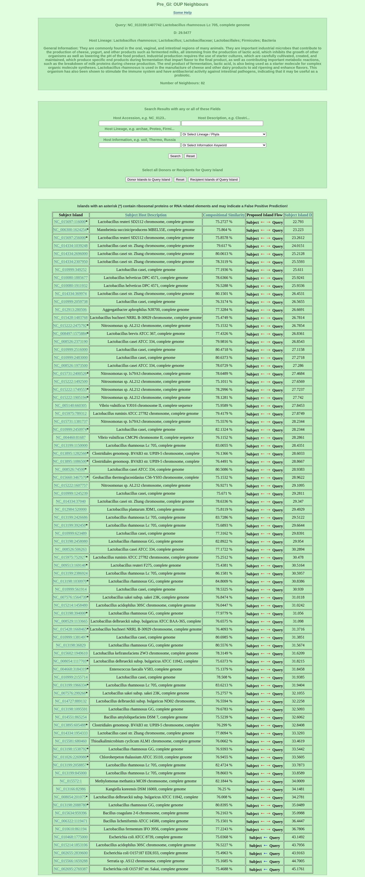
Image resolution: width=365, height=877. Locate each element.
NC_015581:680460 (71, 741)
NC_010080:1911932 (71, 286)
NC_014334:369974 (71, 294)
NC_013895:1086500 (70, 461)
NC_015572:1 (71, 781)
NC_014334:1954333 (71, 733)
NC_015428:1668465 (70, 629)
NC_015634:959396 (71, 813)
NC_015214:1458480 (71, 605)
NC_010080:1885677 (71, 278)
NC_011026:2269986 (70, 757)
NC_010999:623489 (71, 533)
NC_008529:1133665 (71, 621)
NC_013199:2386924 (71, 573)
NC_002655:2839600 (71, 853)
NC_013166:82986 (71, 789)
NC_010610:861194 (71, 829)
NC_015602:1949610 (71, 653)
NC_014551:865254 (71, 717)
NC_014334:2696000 (71, 254)
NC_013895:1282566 (70, 453)
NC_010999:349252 (71, 270)
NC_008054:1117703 (69, 661)
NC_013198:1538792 (70, 749)
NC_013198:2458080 (71, 541)
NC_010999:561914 (71, 589)
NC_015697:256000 (70, 238)
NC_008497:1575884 (70, 333)
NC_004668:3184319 (70, 669)
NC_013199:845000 (71, 773)
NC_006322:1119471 (70, 821)
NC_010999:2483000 (71, 357)
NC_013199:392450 (70, 525)
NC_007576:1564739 (70, 597)
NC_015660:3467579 (70, 477)
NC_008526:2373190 (71, 341)
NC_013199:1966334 (70, 685)
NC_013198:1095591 (71, 709)
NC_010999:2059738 (71, 302)
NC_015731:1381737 (71, 421)
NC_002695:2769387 (71, 869)
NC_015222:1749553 (70, 389)
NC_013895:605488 (70, 725)
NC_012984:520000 (71, 509)
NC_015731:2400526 (70, 373)
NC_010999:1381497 (70, 637)
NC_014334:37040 (71, 501)
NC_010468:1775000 (71, 837)
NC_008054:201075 (70, 797)
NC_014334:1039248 (71, 246)
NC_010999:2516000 (71, 349)
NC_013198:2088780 (70, 805)
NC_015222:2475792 (70, 325)
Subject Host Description (146, 215)
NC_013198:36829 (71, 645)
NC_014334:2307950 (71, 262)
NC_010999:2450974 (70, 429)
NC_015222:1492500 (71, 381)
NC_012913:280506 (71, 310)
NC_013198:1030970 (70, 581)
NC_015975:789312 (71, 413)
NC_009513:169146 (70, 565)
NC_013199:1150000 (71, 445)
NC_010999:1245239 (71, 493)
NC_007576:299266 (70, 693)
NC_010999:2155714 (71, 677)
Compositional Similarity (224, 215)
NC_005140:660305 (71, 405)
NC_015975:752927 (70, 557)
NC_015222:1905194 (70, 397)
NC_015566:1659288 (71, 861)
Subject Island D (298, 215)
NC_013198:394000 (70, 613)
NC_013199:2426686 (71, 517)
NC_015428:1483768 (71, 317)
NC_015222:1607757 (71, 485)
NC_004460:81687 (71, 437)
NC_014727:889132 (71, 701)
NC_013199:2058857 (70, 765)
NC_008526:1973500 (71, 365)
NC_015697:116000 (70, 222)
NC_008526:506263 (71, 549)
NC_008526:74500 (70, 469)
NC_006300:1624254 (70, 230)
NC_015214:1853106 (71, 845)
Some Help (182, 13)
